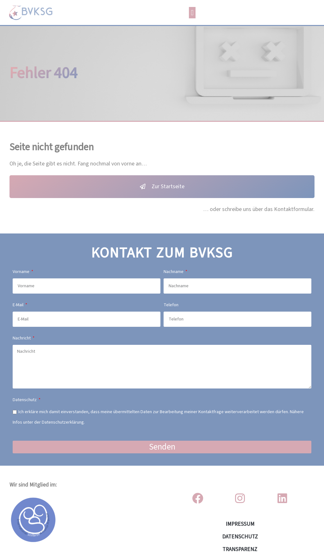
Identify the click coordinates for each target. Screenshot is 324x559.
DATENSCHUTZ (240, 537)
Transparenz (239, 549)
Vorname (21, 271)
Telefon (171, 304)
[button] (192, 12)
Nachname (174, 271)
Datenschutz (25, 399)
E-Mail (18, 304)
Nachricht (22, 338)
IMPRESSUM (240, 524)
